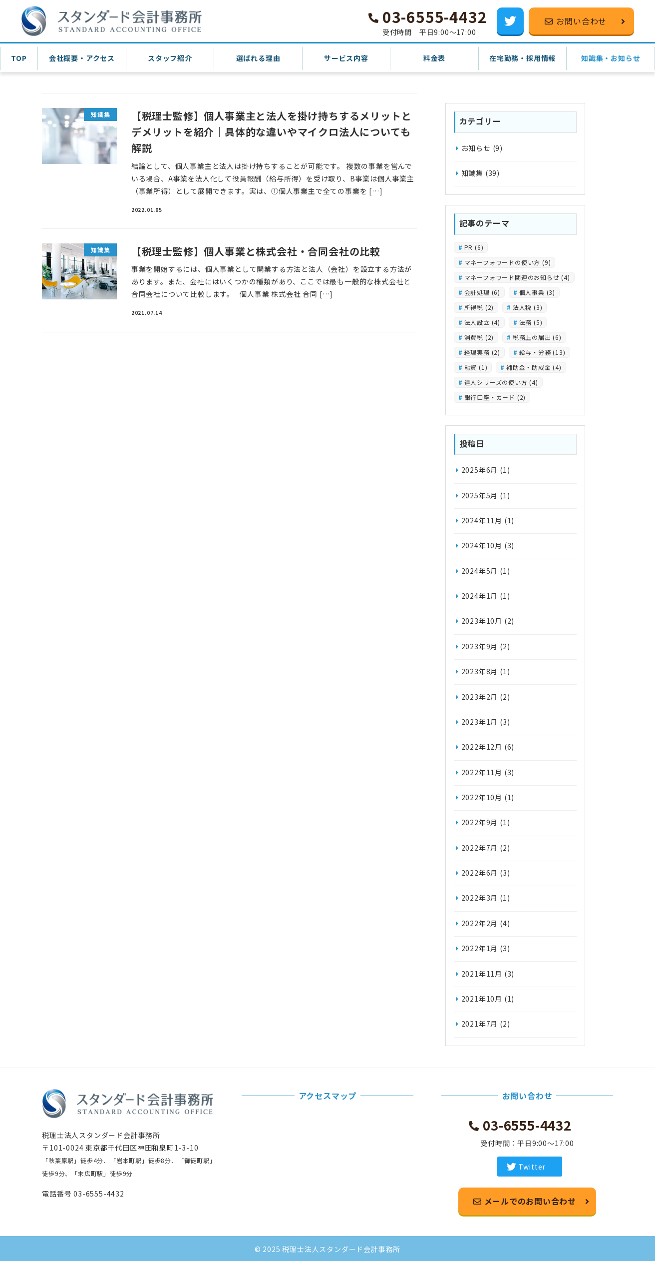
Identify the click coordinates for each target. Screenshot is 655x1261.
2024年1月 (479, 596)
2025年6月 (479, 470)
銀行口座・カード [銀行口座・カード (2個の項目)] (495, 397)
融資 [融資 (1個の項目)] (476, 367)
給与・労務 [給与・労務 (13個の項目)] (542, 352)
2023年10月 (481, 621)
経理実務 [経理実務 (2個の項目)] (482, 352)
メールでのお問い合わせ (529, 1201)
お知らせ (476, 148)
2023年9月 (479, 646)
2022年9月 (479, 822)
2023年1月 (479, 722)
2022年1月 (479, 948)
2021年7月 (479, 1024)
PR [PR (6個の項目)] (474, 247)
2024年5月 (479, 571)
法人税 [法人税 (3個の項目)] (528, 307)
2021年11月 (481, 974)
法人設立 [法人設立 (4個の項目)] (482, 322)
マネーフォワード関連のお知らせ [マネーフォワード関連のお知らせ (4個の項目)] (517, 277)
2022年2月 (479, 923)
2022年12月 (481, 747)
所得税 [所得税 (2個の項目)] (479, 307)
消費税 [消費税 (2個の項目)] (479, 337)
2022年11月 (481, 772)
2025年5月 (479, 495)
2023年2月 (479, 697)
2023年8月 (479, 671)
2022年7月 (479, 848)
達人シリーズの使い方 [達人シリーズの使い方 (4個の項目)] (501, 382)
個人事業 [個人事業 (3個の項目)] (537, 292)
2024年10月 (481, 545)
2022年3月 (479, 898)
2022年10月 (481, 797)
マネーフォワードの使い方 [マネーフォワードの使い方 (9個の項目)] (507, 262)
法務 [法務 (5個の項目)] (531, 322)
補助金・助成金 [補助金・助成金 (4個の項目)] (534, 367)
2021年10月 (481, 999)
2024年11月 (481, 520)
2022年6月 (479, 873)
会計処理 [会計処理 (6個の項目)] (482, 292)
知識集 (472, 173)
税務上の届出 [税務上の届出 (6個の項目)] (537, 337)
